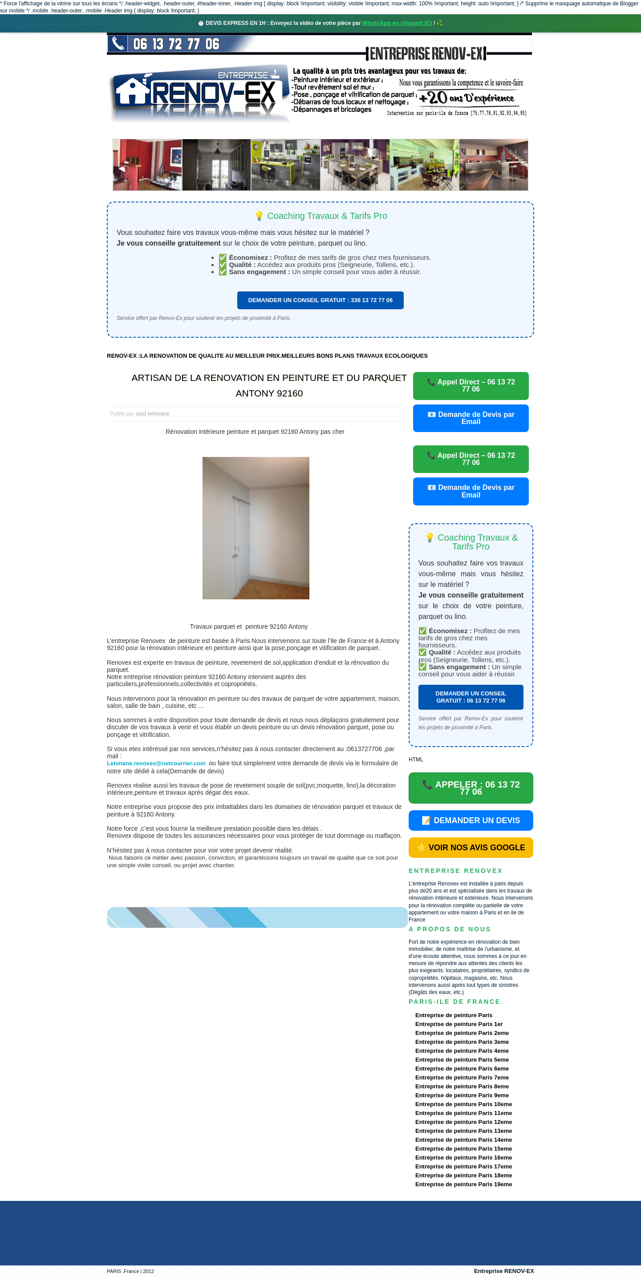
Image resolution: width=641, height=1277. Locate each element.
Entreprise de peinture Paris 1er (459, 1024)
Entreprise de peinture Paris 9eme (462, 1095)
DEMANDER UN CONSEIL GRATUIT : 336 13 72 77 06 (320, 300)
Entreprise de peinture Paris (453, 1015)
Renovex (179, 131)
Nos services (235, 131)
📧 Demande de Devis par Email (471, 418)
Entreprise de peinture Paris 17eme (463, 1166)
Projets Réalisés (308, 131)
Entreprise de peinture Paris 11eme (463, 1113)
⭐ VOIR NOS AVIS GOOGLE (471, 847)
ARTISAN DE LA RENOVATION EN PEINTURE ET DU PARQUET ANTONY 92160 (269, 385)
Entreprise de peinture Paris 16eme (463, 1157)
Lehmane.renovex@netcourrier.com (156, 763)
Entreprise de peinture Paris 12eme (463, 1122)
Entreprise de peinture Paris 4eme (462, 1050)
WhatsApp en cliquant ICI (397, 23)
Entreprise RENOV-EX (504, 1271)
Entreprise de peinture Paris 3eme (462, 1042)
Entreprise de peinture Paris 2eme (462, 1033)
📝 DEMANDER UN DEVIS (471, 820)
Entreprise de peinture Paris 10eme (463, 1104)
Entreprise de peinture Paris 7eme (462, 1077)
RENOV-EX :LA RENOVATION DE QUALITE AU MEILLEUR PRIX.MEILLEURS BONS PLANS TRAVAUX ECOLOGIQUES (267, 355)
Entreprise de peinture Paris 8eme (462, 1086)
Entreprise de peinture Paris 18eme (463, 1175)
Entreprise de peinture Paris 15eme (463, 1148)
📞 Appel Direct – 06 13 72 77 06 (471, 385)
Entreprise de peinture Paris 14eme (463, 1139)
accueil (130, 131)
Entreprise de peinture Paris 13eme (463, 1130)
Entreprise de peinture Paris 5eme (462, 1059)
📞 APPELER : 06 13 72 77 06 (471, 788)
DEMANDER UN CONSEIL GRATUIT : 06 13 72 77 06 (471, 697)
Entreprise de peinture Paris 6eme (462, 1068)
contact (451, 131)
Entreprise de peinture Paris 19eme (463, 1184)
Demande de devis (387, 131)
